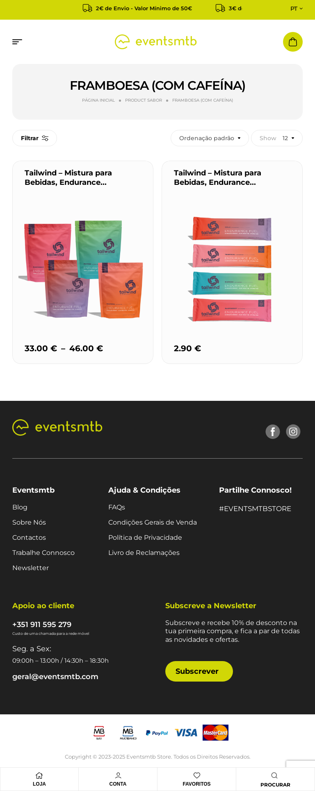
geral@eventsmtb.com (55, 676)
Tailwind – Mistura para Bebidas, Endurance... (68, 177)
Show (268, 138)
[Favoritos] (197, 775)
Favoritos (196, 784)
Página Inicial (98, 100)
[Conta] (118, 775)
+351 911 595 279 (41, 624)
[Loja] (39, 775)
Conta (118, 784)
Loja (39, 784)
